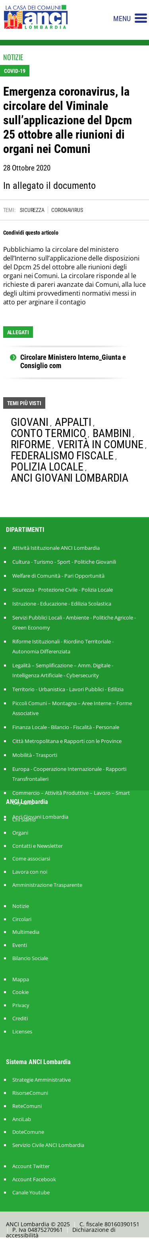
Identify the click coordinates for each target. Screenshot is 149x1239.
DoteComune (28, 1132)
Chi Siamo (24, 819)
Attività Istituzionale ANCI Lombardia (56, 547)
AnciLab (21, 1119)
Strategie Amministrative (41, 1079)
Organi (20, 832)
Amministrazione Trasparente (47, 885)
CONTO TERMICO (49, 433)
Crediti (20, 1018)
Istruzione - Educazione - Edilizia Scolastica (61, 603)
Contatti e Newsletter (37, 846)
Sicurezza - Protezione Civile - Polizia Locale (62, 589)
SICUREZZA (32, 210)
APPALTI (73, 422)
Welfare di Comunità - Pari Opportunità (58, 575)
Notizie (20, 906)
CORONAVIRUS (67, 210)
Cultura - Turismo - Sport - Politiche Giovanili (64, 561)
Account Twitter (31, 1166)
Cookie (20, 992)
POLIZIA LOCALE (47, 466)
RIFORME (31, 444)
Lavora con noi (29, 871)
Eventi (19, 945)
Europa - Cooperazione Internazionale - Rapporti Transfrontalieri (69, 773)
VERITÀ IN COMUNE (100, 444)
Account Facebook (34, 1179)
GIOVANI (29, 422)
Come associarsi (31, 858)
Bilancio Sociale (30, 958)
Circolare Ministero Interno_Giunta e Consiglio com (73, 361)
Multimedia (25, 932)
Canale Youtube (31, 1192)
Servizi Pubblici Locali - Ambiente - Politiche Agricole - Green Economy (74, 622)
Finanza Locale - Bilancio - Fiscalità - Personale (65, 727)
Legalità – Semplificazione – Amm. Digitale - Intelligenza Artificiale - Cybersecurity (62, 670)
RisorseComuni (30, 1093)
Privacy (20, 1005)
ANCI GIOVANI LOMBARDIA (70, 477)
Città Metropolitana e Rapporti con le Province (67, 741)
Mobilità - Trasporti (34, 755)
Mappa (20, 979)
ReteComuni (27, 1106)
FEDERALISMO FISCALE (62, 455)
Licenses (22, 1031)
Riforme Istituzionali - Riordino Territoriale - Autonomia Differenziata (63, 646)
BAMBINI (112, 433)
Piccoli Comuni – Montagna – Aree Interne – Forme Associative (72, 708)
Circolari (21, 919)
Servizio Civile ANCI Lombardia (48, 1145)
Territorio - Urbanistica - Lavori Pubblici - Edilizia (68, 689)
